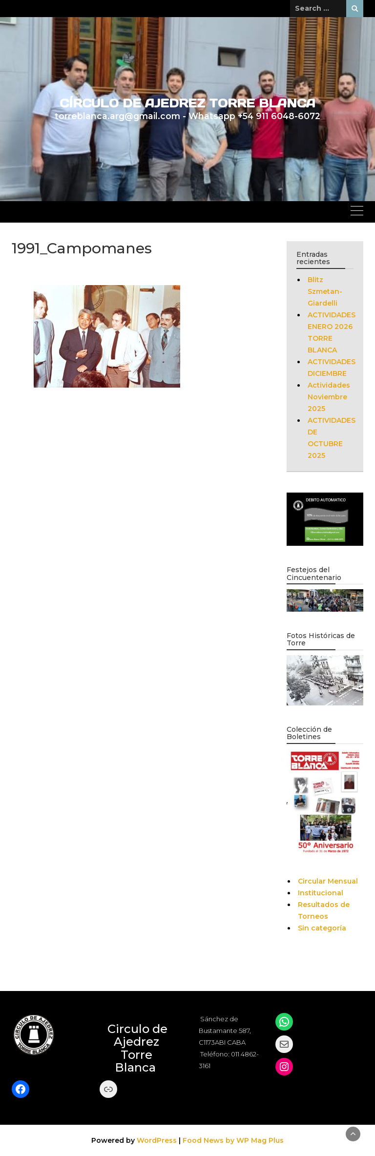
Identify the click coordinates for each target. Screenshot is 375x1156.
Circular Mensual (328, 881)
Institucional (320, 892)
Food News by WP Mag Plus (233, 1140)
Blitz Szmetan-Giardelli (325, 291)
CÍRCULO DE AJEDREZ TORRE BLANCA (187, 103)
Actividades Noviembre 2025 (329, 397)
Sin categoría (322, 928)
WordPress (157, 1140)
